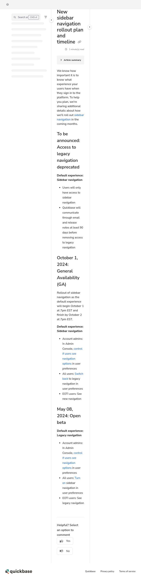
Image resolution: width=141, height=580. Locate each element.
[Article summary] (70, 60)
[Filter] (46, 17)
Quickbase (90, 571)
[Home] (7, 4)
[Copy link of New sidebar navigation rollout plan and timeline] (79, 42)
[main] (70, 286)
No (65, 551)
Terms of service (127, 571)
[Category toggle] (51, 20)
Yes (65, 541)
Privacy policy (107, 571)
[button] (26, 17)
